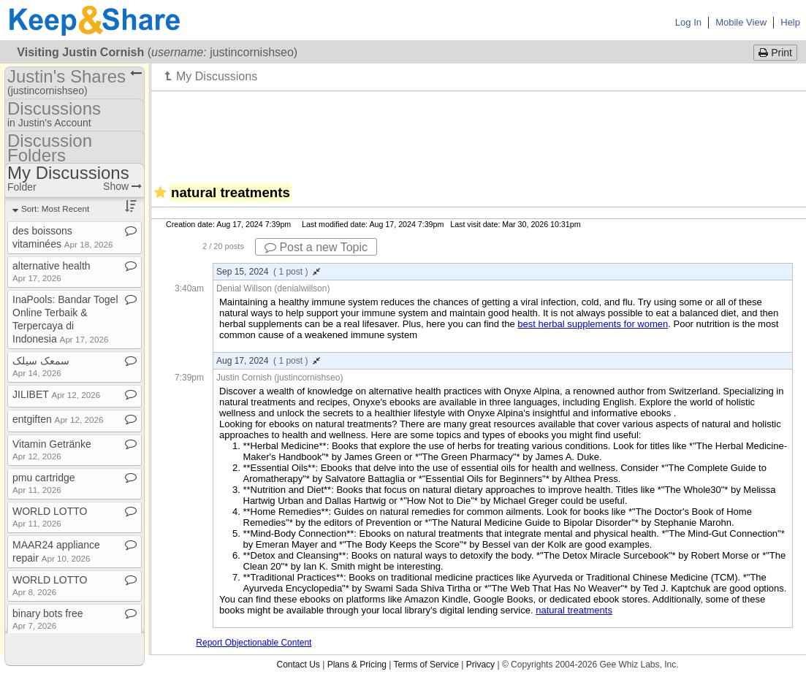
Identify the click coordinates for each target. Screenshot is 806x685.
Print (775, 52)
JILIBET (56, 394)
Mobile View (741, 22)
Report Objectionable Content (253, 643)
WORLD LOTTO (49, 516)
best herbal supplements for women (592, 323)
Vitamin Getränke (51, 449)
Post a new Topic (316, 247)
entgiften (57, 419)
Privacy (480, 664)
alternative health (51, 271)
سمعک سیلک (40, 366)
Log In (688, 22)
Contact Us (297, 664)
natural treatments (574, 610)
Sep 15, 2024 (268, 272)
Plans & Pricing (357, 664)
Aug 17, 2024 (268, 361)
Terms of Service (426, 664)
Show (122, 186)
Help (790, 22)
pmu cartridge (43, 483)
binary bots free (47, 619)
